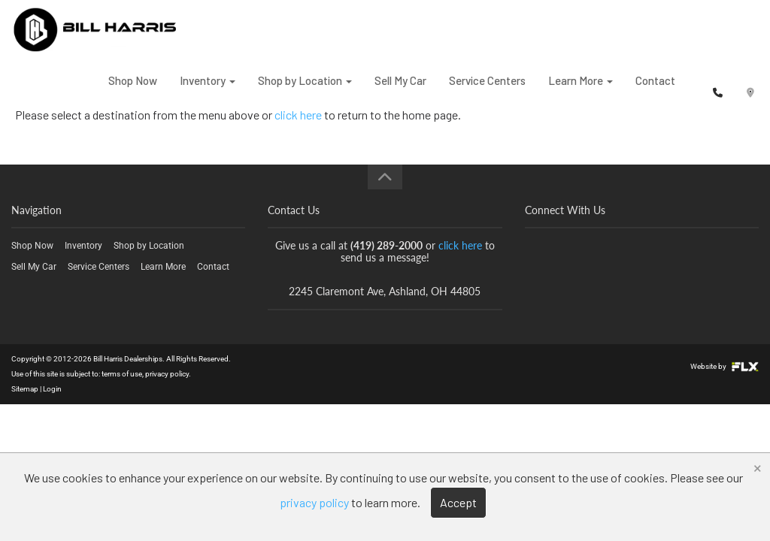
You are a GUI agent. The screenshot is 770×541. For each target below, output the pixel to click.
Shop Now (132, 89)
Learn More (580, 89)
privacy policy (167, 374)
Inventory (207, 89)
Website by (724, 366)
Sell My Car (400, 89)
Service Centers (487, 89)
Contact (655, 89)
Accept (458, 502)
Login (52, 389)
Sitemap (24, 389)
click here (460, 245)
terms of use (122, 374)
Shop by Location (305, 89)
